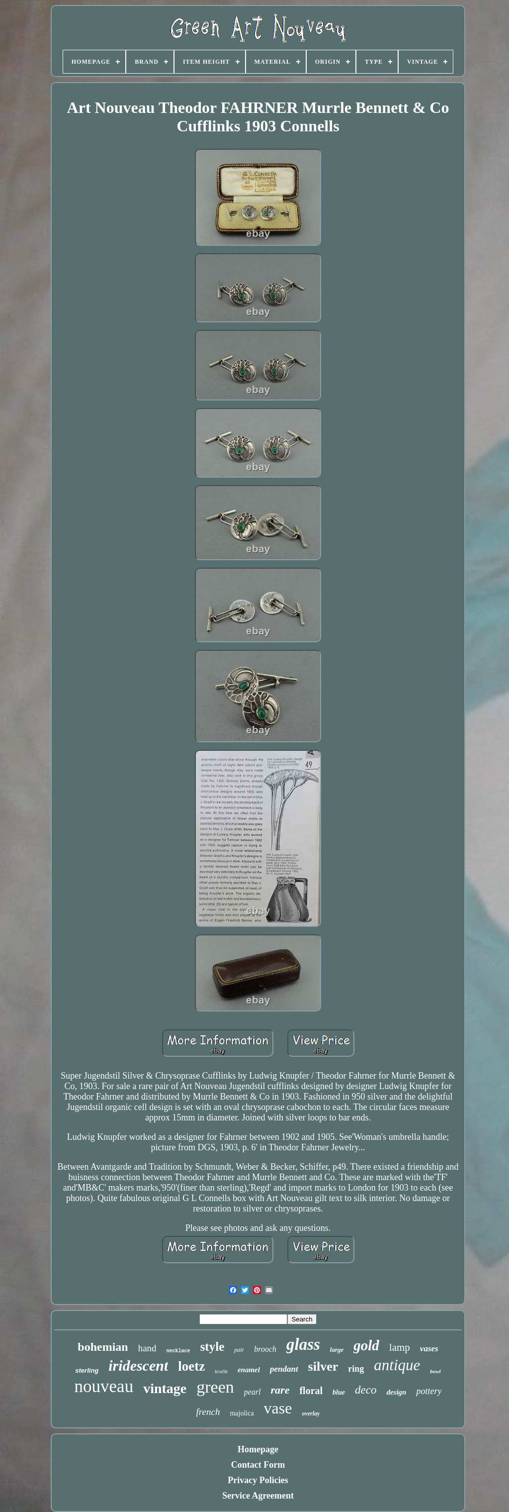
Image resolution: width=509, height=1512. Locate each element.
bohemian (103, 1346)
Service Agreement (258, 1496)
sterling (86, 1370)
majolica (242, 1413)
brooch (265, 1349)
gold (366, 1345)
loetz (191, 1366)
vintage (164, 1388)
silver (323, 1366)
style (212, 1346)
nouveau (104, 1386)
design (396, 1392)
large (336, 1349)
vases (429, 1348)
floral (311, 1390)
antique (397, 1365)
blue (339, 1392)
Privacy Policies (258, 1480)
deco (365, 1390)
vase (278, 1408)
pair (239, 1349)
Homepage (258, 1449)
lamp (399, 1347)
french (208, 1412)
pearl (252, 1392)
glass (303, 1344)
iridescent (138, 1365)
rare (280, 1390)
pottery (428, 1391)
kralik (221, 1371)
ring (356, 1369)
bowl (435, 1371)
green (215, 1387)
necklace (178, 1351)
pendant (284, 1369)
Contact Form (258, 1465)
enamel (249, 1370)
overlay (311, 1413)
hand (147, 1348)
